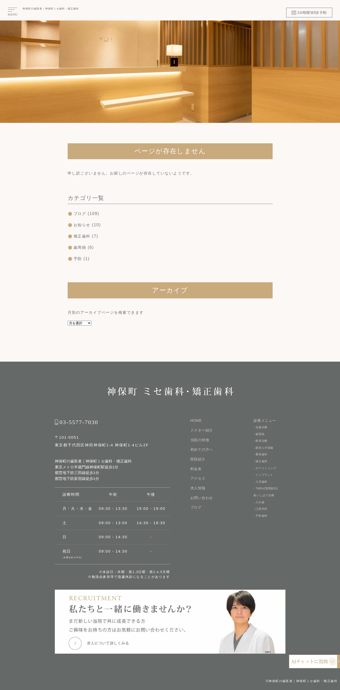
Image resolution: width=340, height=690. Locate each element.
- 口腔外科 (261, 513)
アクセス (197, 479)
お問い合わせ (201, 498)
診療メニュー (264, 420)
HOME (196, 420)
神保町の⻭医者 (32, 8)
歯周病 (80, 247)
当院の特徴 (199, 440)
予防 (78, 258)
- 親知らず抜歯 (264, 448)
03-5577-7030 (79, 422)
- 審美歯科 (261, 456)
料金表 (196, 469)
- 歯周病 (259, 434)
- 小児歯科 (261, 484)
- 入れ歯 (259, 506)
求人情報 (197, 489)
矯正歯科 (82, 236)
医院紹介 (197, 459)
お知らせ (82, 225)
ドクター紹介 (201, 430)
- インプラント (264, 477)
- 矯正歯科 (261, 463)
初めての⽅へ (201, 450)
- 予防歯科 (261, 520)
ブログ (80, 213)
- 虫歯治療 (261, 427)
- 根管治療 (261, 441)
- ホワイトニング (265, 470)
